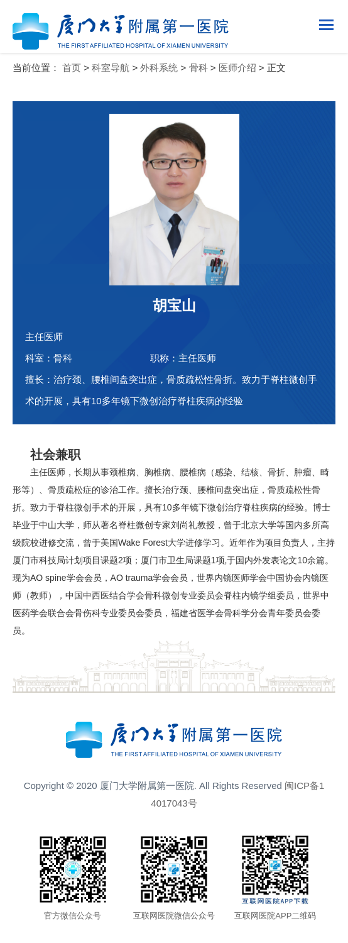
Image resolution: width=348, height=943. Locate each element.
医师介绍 (237, 67)
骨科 (198, 67)
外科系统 (159, 67)
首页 (71, 67)
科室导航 (110, 67)
